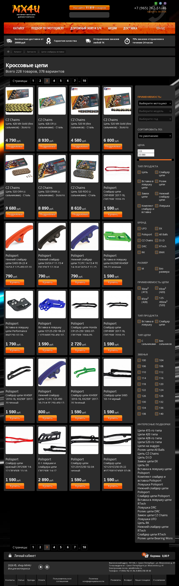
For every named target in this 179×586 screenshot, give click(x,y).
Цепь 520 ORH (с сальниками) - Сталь (19, 191)
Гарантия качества (65, 40)
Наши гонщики (142, 580)
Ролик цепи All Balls (151, 450)
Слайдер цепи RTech (152, 534)
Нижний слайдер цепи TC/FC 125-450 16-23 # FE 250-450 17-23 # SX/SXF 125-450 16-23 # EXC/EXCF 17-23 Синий (52, 403)
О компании (159, 580)
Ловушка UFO (147, 519)
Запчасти (31, 51)
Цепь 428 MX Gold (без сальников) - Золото (19, 123)
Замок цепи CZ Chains (153, 515)
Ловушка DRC (147, 507)
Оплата (41, 580)
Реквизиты (116, 580)
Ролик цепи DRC (149, 511)
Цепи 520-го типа (150, 442)
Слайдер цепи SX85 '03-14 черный (117, 395)
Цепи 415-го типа (150, 430)
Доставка (130, 28)
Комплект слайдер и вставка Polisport (152, 478)
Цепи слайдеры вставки (52, 51)
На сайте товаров (89, 7)
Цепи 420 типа (148, 434)
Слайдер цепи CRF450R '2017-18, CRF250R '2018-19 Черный (117, 331)
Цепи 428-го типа (150, 438)
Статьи (21, 580)
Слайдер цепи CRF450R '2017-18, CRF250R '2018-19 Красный (117, 195)
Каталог (18, 51)
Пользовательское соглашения (62, 580)
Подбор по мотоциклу (47, 28)
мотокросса (23, 568)
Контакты (10, 580)
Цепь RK (143, 523)
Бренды (31, 580)
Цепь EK (143, 465)
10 (84, 81)
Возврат (128, 580)
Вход (160, 28)
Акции (112, 28)
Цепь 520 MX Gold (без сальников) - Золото (117, 123)
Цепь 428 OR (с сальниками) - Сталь (52, 123)
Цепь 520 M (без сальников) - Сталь (84, 123)
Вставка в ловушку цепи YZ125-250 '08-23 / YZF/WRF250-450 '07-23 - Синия (52, 331)
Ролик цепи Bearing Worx (155, 538)
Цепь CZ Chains (148, 453)
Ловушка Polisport (150, 484)
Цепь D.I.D (145, 457)
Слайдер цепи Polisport (154, 496)
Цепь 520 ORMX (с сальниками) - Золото (52, 191)
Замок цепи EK (148, 461)
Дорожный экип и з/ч (85, 28)
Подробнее (15, 146)
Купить (113, 214)
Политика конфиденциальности (93, 580)
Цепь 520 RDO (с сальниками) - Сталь (84, 191)
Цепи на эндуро (148, 446)
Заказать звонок (156, 11)
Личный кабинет (22, 555)
